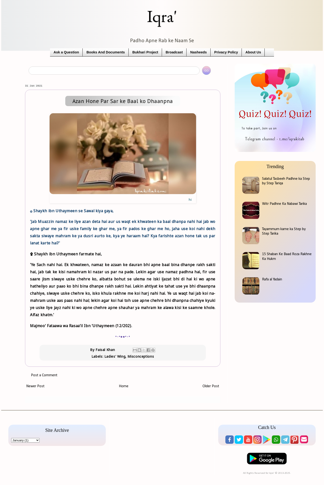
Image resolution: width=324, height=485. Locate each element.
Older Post (210, 386)
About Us (253, 52)
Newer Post (35, 386)
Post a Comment (44, 375)
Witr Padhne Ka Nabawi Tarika (284, 204)
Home (123, 386)
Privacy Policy (226, 52)
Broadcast (174, 52)
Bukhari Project (145, 52)
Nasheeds (198, 52)
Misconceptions (140, 356)
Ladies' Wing (114, 356)
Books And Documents (105, 52)
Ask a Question (66, 52)
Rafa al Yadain (272, 279)
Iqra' (162, 16)
